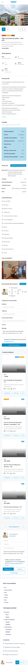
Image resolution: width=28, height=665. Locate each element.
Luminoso (6, 230)
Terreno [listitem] (5, 595)
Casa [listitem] (5, 592)
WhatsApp (14, 573)
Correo (16, 393)
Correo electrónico (7, 317)
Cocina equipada (8, 219)
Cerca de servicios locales (10, 216)
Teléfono (4, 311)
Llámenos (7, 393)
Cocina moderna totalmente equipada (14, 223)
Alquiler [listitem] (7, 617)
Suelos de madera (8, 238)
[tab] (3, 29)
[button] (20, 29)
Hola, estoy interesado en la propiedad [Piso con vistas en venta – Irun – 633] (14, 333)
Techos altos (7, 241)
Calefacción (7, 212)
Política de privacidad (11, 563)
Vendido (4, 35)
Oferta (13, 35)
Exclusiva (9, 35)
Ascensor (6, 205)
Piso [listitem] (4, 587)
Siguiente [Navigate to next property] (16, 526)
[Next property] (23, 527)
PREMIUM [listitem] (7, 632)
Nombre (4, 304)
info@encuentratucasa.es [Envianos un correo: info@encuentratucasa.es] (11, 654)
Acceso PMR (7, 201)
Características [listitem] (7, 627)
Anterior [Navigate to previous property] (11, 526)
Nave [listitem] (5, 600)
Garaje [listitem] (5, 597)
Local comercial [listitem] (7, 590)
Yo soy (4, 324)
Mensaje (4, 328)
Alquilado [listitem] (7, 624)
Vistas (5, 252)
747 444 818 (12, 291)
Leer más (4, 117)
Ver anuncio (22, 283)
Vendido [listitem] (7, 622)
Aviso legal (14, 561)
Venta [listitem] (7, 614)
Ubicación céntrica (8, 249)
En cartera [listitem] (6, 612)
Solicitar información (14, 345)
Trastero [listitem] (5, 602)
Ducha (5, 227)
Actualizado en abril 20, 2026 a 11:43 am (11, 124)
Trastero (6, 245)
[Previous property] (5, 527)
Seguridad (6, 234)
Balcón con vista (8, 208)
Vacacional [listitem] (8, 634)
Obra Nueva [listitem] (8, 629)
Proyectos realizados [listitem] (9, 619)
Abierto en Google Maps (18, 165)
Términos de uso (9, 341)
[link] (14, 364)
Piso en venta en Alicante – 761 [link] (13, 507)
